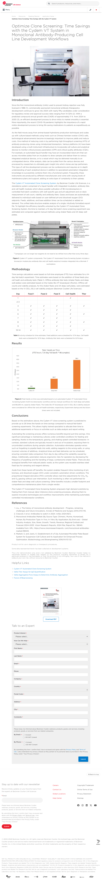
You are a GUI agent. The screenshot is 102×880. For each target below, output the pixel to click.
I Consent (28, 735)
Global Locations (59, 794)
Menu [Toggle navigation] (6, 10)
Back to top (93, 774)
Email (16, 664)
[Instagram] (83, 806)
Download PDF (51, 619)
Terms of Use (30, 815)
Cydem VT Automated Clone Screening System (35, 183)
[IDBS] (45, 877)
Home (14, 16)
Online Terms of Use (84, 789)
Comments (18, 717)
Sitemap (80, 798)
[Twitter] (91, 806)
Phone (16, 671)
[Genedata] (36, 877)
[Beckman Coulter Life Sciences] (12, 3)
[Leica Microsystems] (63, 877)
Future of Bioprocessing (23, 578)
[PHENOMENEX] (82, 877)
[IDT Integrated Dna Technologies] (54, 877)
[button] (49, 4)
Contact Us (57, 789)
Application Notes (48, 16)
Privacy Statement (84, 794)
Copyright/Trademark (85, 785)
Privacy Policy (71, 749)
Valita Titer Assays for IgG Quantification (29, 572)
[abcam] (17, 877)
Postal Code (19, 694)
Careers (55, 785)
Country (17, 686)
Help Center (57, 798)
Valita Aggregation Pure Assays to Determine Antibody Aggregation (41, 575)
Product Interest (20, 633)
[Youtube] (95, 806)
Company (18, 679)
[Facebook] (78, 806)
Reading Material (33, 16)
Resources (22, 16)
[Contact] (90, 9)
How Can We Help (21, 641)
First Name (18, 648)
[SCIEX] (91, 877)
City (16, 709)
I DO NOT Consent (31, 737)
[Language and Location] (96, 9)
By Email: (18, 735)
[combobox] (72, 3)
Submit (83, 759)
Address (17, 702)
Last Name (18, 656)
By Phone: (18, 742)
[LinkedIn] (87, 806)
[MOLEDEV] (72, 877)
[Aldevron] (27, 877)
